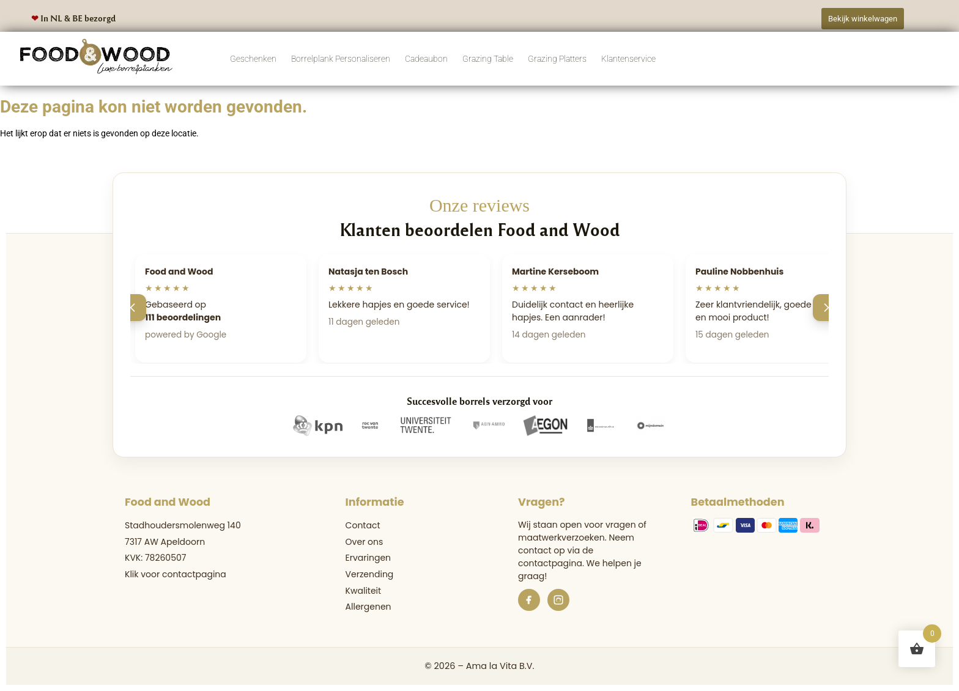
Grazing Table (487, 59)
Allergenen (368, 606)
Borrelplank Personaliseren (340, 59)
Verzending (370, 574)
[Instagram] (558, 600)
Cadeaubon (426, 59)
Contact (363, 525)
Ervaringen (368, 558)
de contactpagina (555, 556)
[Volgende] (826, 307)
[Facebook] (529, 600)
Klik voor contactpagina (175, 574)
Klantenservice (628, 59)
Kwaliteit (364, 591)
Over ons (364, 542)
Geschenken (253, 59)
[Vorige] (132, 307)
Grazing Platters (557, 59)
